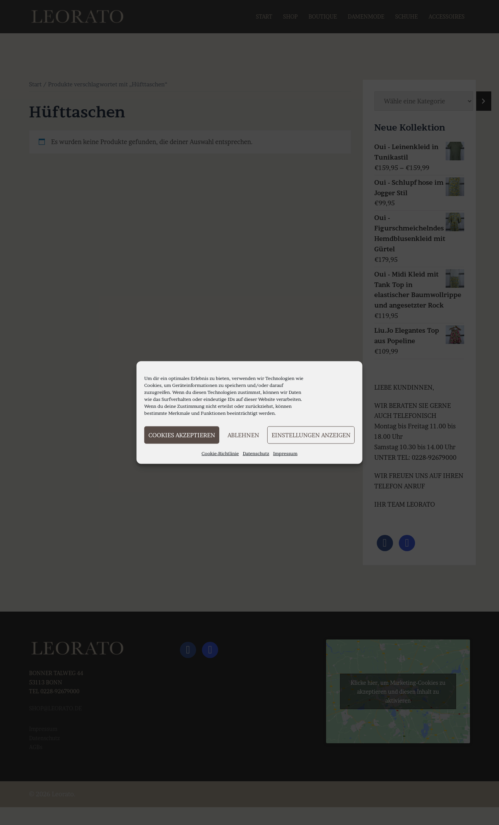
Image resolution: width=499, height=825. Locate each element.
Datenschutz (256, 453)
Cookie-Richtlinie (220, 453)
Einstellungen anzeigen (311, 434)
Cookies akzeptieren (182, 434)
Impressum (285, 453)
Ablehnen (243, 434)
